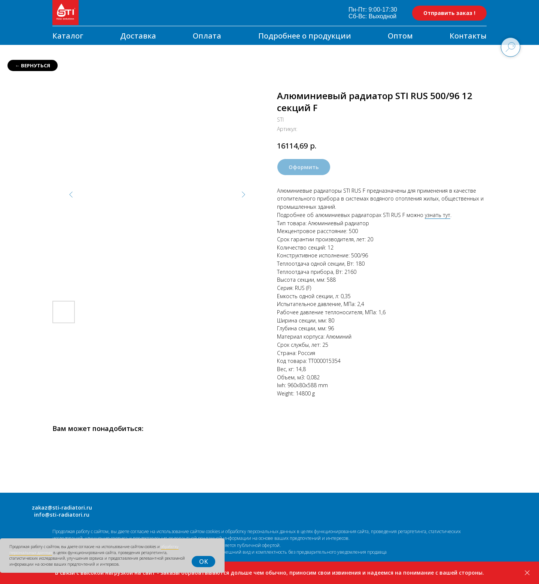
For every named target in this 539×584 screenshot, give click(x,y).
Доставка (138, 36)
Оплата (207, 36)
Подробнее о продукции (304, 36)
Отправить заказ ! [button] (449, 12)
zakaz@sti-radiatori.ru (62, 507)
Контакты (468, 36)
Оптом (400, 36)
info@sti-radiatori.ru (61, 514)
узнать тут (437, 214)
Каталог (67, 36)
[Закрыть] (527, 573)
